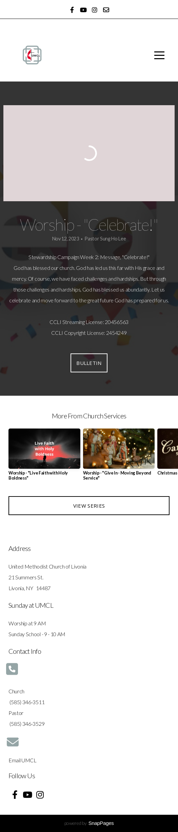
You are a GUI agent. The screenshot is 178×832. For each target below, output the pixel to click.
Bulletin (88, 363)
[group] (44, 457)
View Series (89, 505)
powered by (89, 823)
